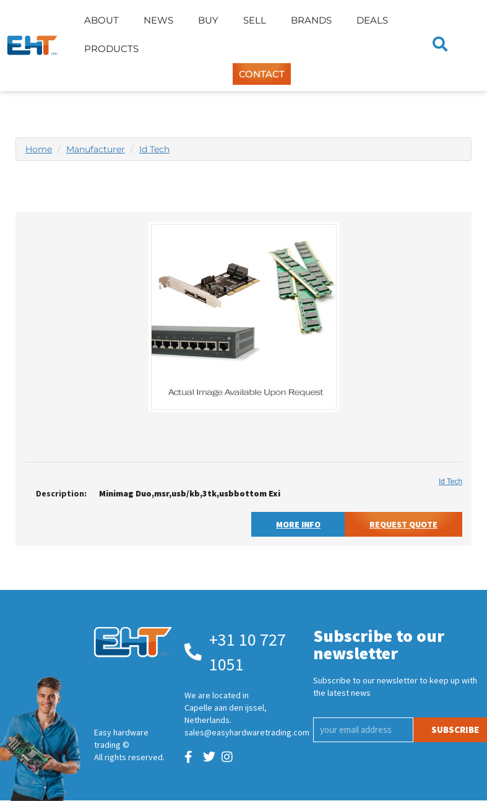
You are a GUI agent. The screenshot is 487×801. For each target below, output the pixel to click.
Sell (254, 20)
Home (38, 149)
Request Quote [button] (403, 524)
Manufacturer (95, 149)
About (101, 20)
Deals (372, 20)
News (158, 20)
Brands (311, 20)
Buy (208, 20)
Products (111, 48)
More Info (298, 524)
